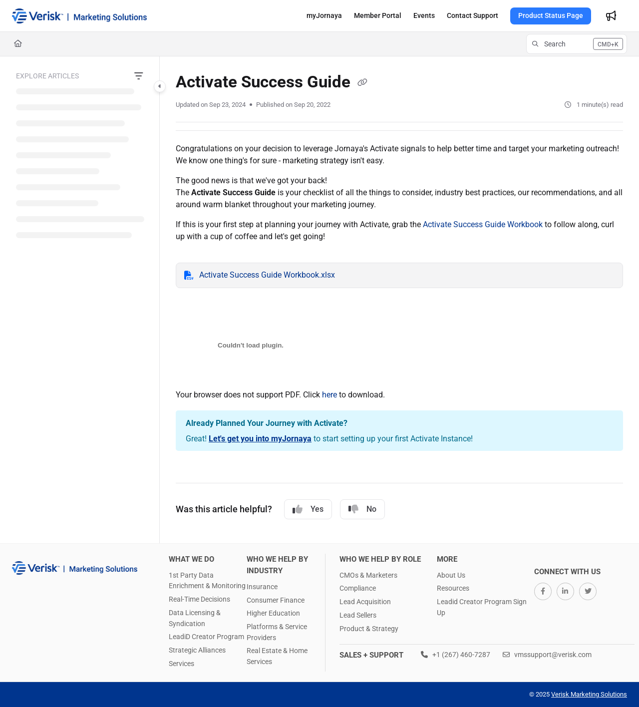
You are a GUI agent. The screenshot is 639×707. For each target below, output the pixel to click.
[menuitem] (324, 15)
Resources (453, 588)
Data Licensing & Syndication (195, 618)
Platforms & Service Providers (277, 632)
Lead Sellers (357, 615)
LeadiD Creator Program (206, 637)
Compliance (357, 588)
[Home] (18, 43)
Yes (308, 509)
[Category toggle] (160, 86)
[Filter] (139, 76)
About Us (451, 575)
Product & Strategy (368, 629)
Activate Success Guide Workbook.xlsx (267, 275)
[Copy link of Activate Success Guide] (362, 83)
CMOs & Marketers (368, 575)
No (362, 509)
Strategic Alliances (197, 650)
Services (181, 664)
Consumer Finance (276, 600)
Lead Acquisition (365, 602)
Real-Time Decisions (199, 599)
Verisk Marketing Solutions (589, 694)
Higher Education (273, 613)
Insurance (262, 587)
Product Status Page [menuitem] (550, 15)
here (329, 394)
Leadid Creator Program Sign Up (482, 607)
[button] (79, 15)
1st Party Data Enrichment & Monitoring (207, 580)
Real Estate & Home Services (277, 656)
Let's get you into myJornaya (260, 438)
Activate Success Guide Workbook (483, 224)
